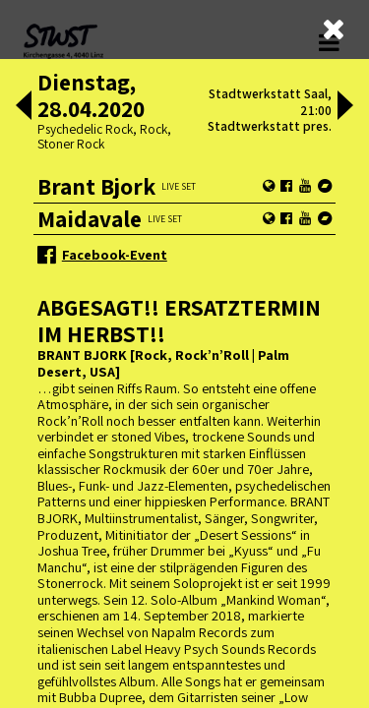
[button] (23, 107)
